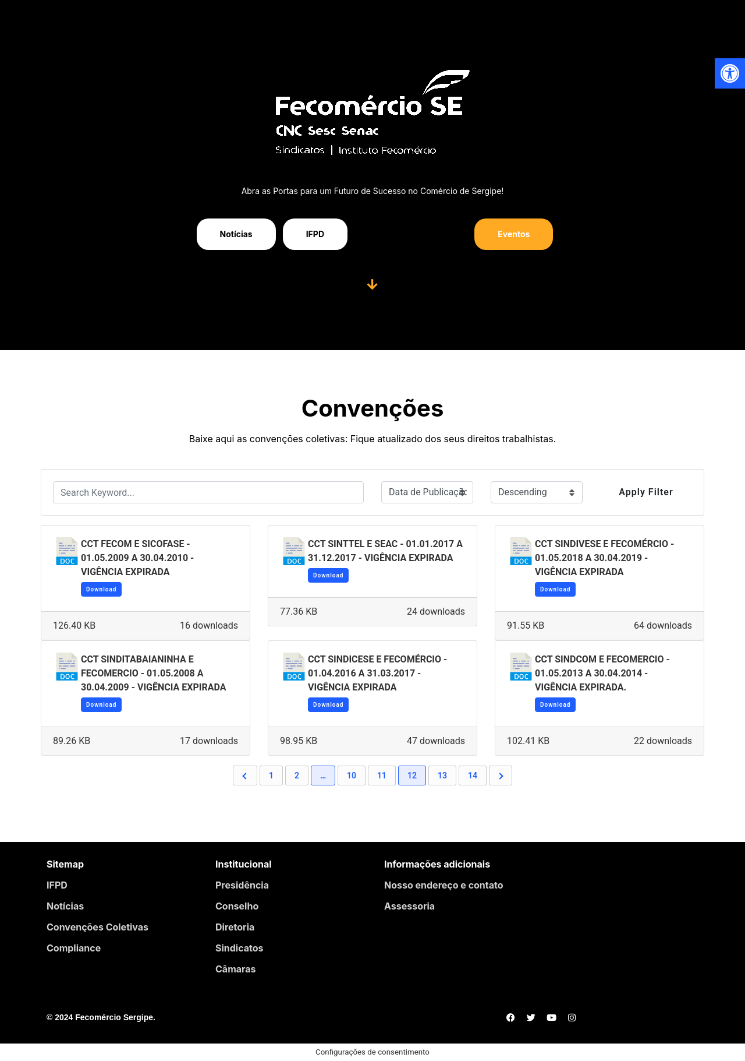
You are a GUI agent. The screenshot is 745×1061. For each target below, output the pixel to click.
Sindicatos (239, 948)
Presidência (242, 885)
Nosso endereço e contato (443, 885)
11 (381, 775)
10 (351, 775)
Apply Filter (646, 492)
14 (472, 775)
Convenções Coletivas (97, 927)
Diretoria (234, 927)
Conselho (236, 906)
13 (442, 775)
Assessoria (409, 906)
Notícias (65, 906)
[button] (730, 73)
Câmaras (235, 969)
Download (101, 589)
